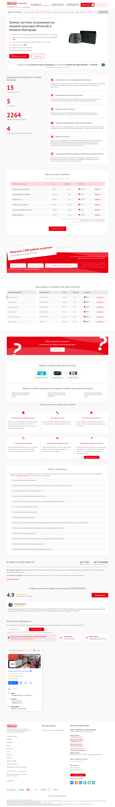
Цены (37, 12)
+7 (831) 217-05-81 (58, 4)
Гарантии (61, 12)
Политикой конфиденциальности (45, 632)
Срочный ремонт (29, 12)
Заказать (98, 189)
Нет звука (42, 321)
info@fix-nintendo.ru (76, 746)
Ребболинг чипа (17, 199)
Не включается (44, 307)
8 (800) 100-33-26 (75, 741)
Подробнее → (100, 297)
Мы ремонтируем (15, 12)
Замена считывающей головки (21, 210)
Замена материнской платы (20, 189)
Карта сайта (10, 781)
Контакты (89, 12)
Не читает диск (44, 297)
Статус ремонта (103, 12)
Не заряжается (44, 312)
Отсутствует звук (44, 302)
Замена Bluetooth (17, 215)
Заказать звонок (57, 349)
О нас (43, 12)
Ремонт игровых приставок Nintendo (53, 730)
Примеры (10, 742)
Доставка (54, 12)
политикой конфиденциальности (31, 269)
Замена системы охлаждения (21, 194)
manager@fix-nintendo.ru (78, 750)
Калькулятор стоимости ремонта (17, 767)
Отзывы (49, 12)
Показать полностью (13, 579)
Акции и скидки (69, 12)
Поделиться (71, 782)
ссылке (16, 776)
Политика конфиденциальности (57, 796)
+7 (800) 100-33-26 (73, 4)
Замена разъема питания (20, 204)
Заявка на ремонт (81, 12)
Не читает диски (44, 317)
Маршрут (13, 683)
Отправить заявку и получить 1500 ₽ (61, 265)
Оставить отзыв (100, 595)
